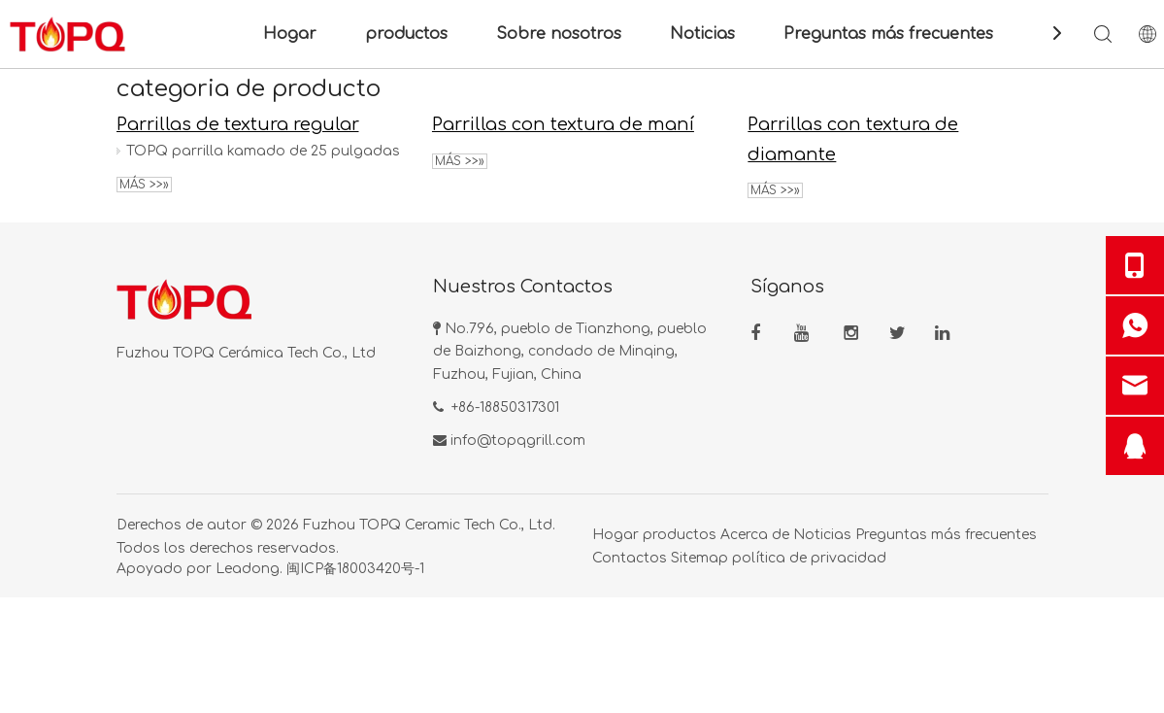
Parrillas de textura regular (237, 124)
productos (406, 34)
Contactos (629, 558)
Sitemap (699, 558)
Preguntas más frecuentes (888, 34)
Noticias (702, 34)
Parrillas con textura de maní (563, 124)
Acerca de (754, 534)
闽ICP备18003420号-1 (355, 568)
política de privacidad (809, 558)
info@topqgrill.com (517, 440)
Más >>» (144, 184)
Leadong (248, 568)
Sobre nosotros (558, 34)
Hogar (289, 34)
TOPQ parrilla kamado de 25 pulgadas (263, 151)
